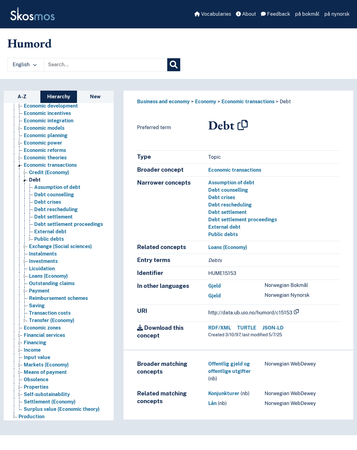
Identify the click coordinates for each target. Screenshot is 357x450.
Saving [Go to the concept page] (37, 306)
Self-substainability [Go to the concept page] (47, 394)
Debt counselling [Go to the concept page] (54, 195)
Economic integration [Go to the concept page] (48, 121)
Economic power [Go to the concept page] (43, 143)
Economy (205, 101)
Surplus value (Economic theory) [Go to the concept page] (61, 409)
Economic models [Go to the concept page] (44, 128)
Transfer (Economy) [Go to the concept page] (51, 320)
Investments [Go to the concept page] (43, 261)
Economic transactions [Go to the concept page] (50, 165)
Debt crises (221, 197)
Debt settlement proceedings (242, 220)
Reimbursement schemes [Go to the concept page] (58, 298)
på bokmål (307, 14)
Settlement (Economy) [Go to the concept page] (49, 402)
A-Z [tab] (22, 97)
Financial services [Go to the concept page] (44, 335)
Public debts (223, 234)
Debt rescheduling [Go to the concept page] (56, 209)
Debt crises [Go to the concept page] (47, 202)
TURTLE (246, 328)
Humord (29, 43)
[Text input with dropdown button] (105, 65)
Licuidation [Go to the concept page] (42, 269)
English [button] (25, 65)
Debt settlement (227, 212)
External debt (224, 227)
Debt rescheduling (230, 205)
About (246, 14)
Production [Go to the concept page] (31, 416)
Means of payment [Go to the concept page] (45, 372)
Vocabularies (212, 14)
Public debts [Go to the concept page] (49, 239)
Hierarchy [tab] (58, 97)
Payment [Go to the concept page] (39, 291)
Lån (212, 403)
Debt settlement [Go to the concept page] (53, 217)
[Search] (174, 65)
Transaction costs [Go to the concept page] (50, 313)
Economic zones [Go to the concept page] (42, 328)
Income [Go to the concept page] (32, 350)
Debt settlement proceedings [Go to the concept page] (68, 224)
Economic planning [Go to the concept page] (45, 135)
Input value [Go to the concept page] (37, 357)
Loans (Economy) (227, 247)
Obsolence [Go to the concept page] (36, 379)
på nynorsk (337, 14)
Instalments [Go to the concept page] (43, 254)
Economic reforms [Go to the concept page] (45, 150)
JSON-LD (273, 328)
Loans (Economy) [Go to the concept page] (48, 276)
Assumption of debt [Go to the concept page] (57, 187)
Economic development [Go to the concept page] (51, 106)
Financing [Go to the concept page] (35, 343)
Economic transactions (247, 101)
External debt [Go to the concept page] (50, 232)
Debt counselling (228, 190)
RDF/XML (219, 328)
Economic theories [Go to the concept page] (45, 158)
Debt (285, 101)
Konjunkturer (223, 393)
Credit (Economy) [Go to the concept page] (49, 172)
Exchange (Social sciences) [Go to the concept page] (60, 246)
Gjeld (214, 286)
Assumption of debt (231, 183)
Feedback (275, 14)
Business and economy (163, 101)
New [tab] (95, 97)
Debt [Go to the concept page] (35, 180)
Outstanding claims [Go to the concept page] (52, 283)
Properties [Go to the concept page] (36, 387)
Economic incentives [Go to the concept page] (47, 113)
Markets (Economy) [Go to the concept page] (46, 365)
